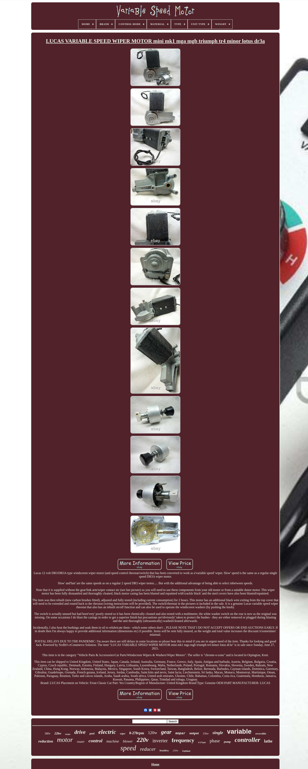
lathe (268, 741)
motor (65, 739)
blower (128, 741)
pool (92, 733)
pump (227, 741)
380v (47, 733)
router (80, 741)
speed (128, 748)
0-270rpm (136, 733)
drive (80, 732)
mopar (180, 733)
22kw (57, 733)
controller (247, 739)
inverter (160, 740)
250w (175, 750)
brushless (164, 750)
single (218, 732)
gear (166, 732)
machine (112, 741)
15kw (206, 733)
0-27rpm (202, 742)
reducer (148, 749)
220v (142, 739)
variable (239, 731)
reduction (45, 741)
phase (215, 740)
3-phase (186, 751)
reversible (260, 733)
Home (155, 764)
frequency (183, 740)
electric (107, 732)
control (96, 740)
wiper (122, 733)
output (194, 733)
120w (152, 732)
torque (68, 734)
